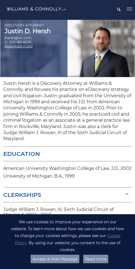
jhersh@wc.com (17, 38)
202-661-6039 (20, 42)
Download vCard (18, 46)
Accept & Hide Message (55, 259)
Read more (95, 259)
